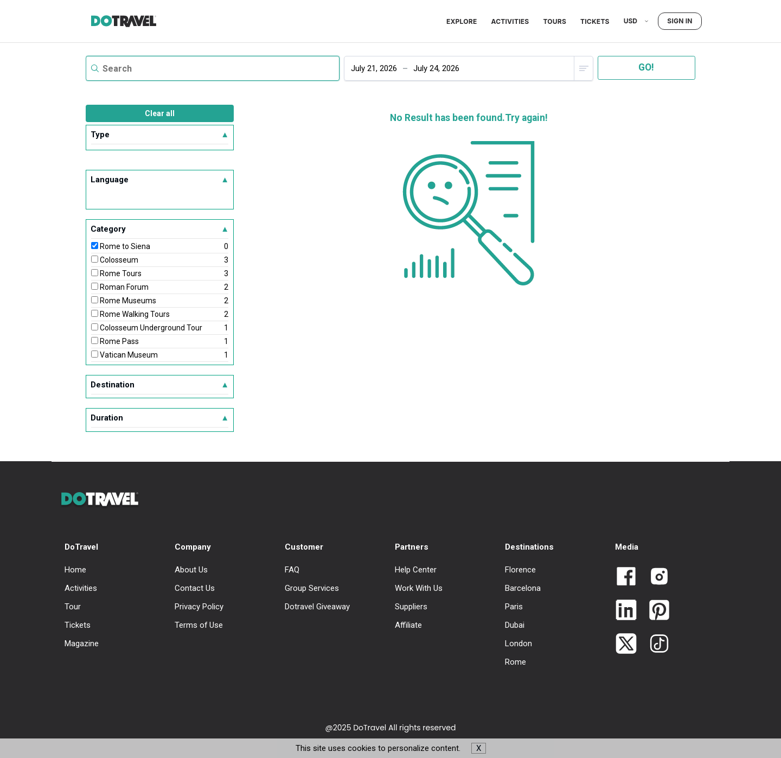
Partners (411, 547)
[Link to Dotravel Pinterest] (654, 611)
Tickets (595, 21)
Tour (73, 607)
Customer (304, 547)
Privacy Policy (199, 607)
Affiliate (408, 625)
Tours (554, 21)
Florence (520, 570)
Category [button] (160, 229)
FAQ (292, 570)
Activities (510, 21)
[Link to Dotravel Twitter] (626, 644)
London (518, 643)
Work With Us (419, 588)
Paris (514, 607)
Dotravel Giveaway (317, 607)
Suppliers (411, 607)
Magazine (82, 643)
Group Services (312, 588)
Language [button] (160, 179)
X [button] (478, 748)
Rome (515, 662)
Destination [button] (160, 385)
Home (75, 570)
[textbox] (213, 68)
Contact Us (195, 588)
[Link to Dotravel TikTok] (654, 644)
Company (193, 547)
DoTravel (81, 547)
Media (626, 547)
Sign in (679, 21)
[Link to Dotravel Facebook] (626, 577)
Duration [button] (160, 418)
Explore (461, 21)
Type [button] (160, 134)
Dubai (514, 625)
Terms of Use (199, 625)
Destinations (529, 547)
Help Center (416, 570)
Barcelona (523, 588)
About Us (191, 570)
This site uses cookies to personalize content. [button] (391, 748)
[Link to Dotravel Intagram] (654, 577)
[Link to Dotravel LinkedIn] (626, 611)
